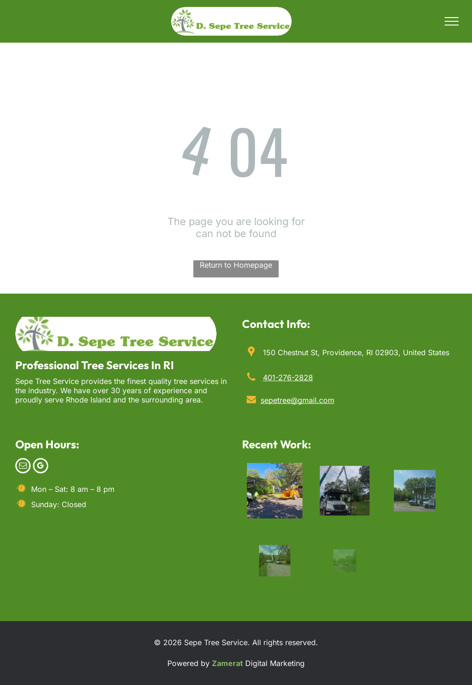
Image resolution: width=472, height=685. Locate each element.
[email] (23, 467)
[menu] (452, 21)
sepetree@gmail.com (297, 400)
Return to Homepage (236, 265)
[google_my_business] (40, 467)
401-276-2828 (288, 377)
